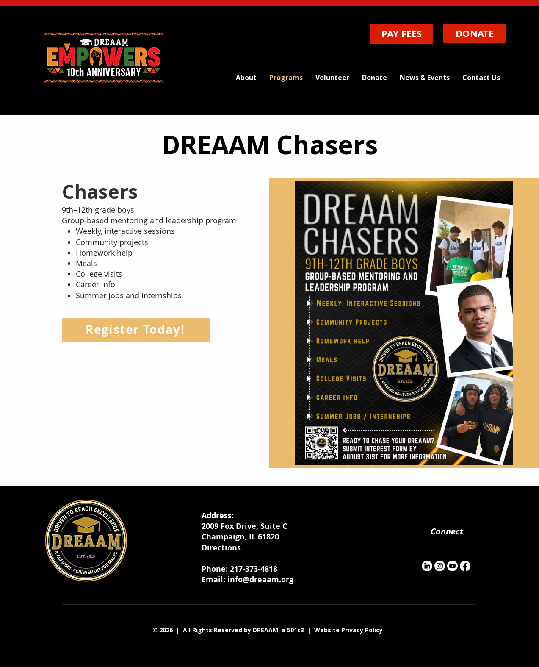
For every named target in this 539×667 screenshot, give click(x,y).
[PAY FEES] (401, 34)
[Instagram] (439, 566)
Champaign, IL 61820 (240, 536)
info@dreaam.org (260, 579)
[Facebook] (465, 566)
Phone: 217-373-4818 (239, 569)
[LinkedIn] (427, 566)
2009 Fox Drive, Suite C (245, 526)
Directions (221, 547)
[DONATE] (474, 33)
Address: (218, 515)
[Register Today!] (136, 330)
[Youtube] (452, 566)
